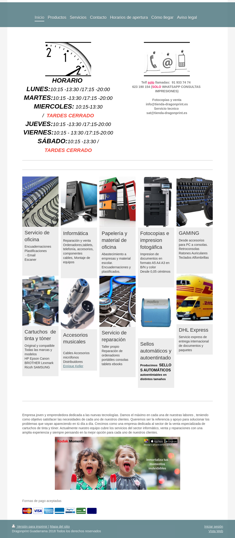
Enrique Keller (73, 366)
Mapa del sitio (60, 526)
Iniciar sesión (213, 526)
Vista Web (216, 531)
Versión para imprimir (30, 526)
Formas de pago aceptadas (41, 501)
